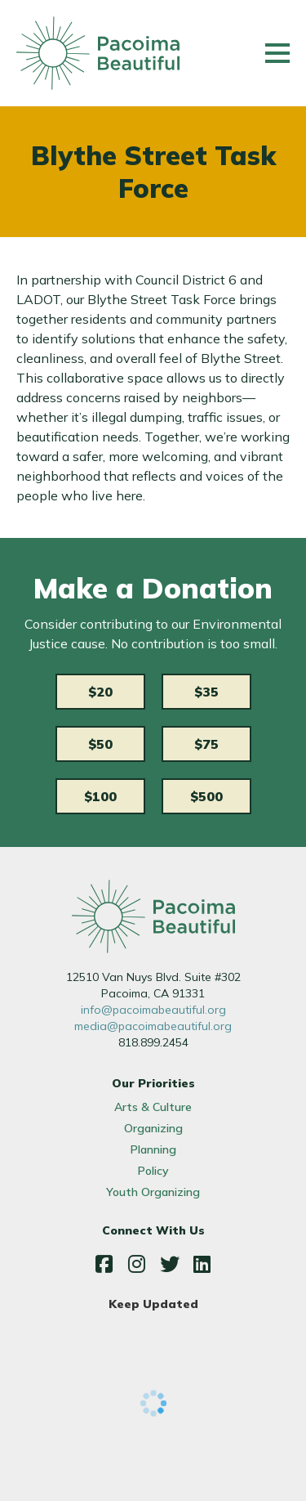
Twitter (169, 1264)
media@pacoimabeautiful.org (153, 1026)
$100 (100, 796)
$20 (100, 691)
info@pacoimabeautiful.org (153, 1009)
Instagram (137, 1264)
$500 (206, 796)
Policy (153, 1170)
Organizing (153, 1128)
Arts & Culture (153, 1106)
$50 (100, 744)
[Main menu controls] (277, 53)
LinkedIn (202, 1264)
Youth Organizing (153, 1192)
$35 (206, 691)
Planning (153, 1149)
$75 (206, 744)
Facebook (104, 1264)
